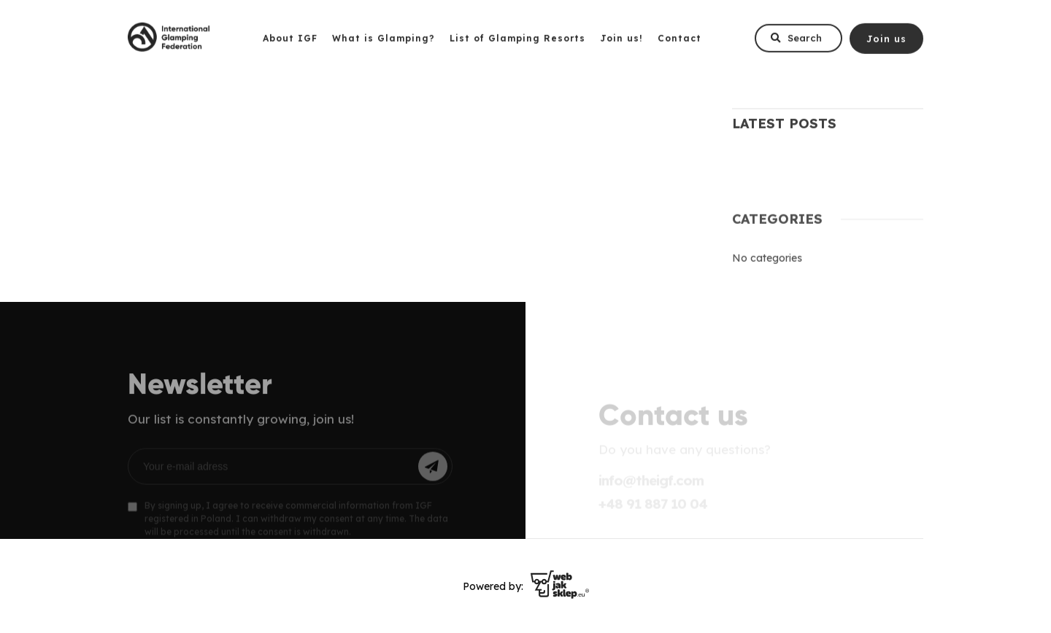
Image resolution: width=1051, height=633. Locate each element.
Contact (679, 41)
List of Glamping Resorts (517, 41)
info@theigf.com (651, 484)
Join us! (621, 41)
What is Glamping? (383, 41)
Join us (886, 41)
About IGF (290, 41)
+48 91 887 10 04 (652, 507)
